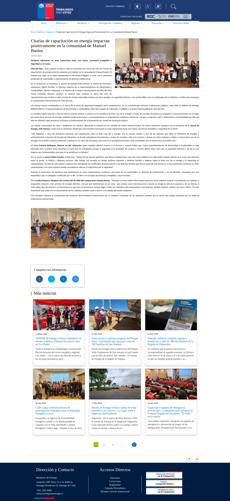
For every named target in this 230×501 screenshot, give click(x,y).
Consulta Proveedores (115, 488)
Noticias (40, 32)
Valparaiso (50, 32)
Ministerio (62, 23)
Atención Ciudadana (115, 6)
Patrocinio (115, 478)
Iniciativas (83, 23)
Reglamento (115, 484)
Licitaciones (115, 481)
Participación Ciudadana (110, 23)
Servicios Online (181, 23)
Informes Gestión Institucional (115, 491)
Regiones (136, 23)
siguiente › (134, 444)
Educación (158, 23)
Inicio (44, 23)
